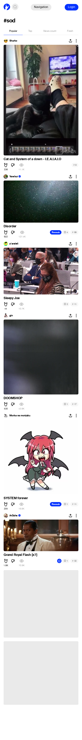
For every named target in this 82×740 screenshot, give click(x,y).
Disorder (10, 226)
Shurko (13, 41)
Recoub (56, 232)
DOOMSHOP (13, 398)
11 (74, 304)
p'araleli (13, 243)
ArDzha (13, 515)
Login (71, 7)
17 (74, 404)
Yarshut (13, 176)
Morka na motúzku (19, 415)
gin (11, 315)
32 (74, 561)
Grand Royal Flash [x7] (20, 555)
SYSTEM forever (16, 498)
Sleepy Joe (12, 298)
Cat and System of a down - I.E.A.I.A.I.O (32, 159)
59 (74, 232)
